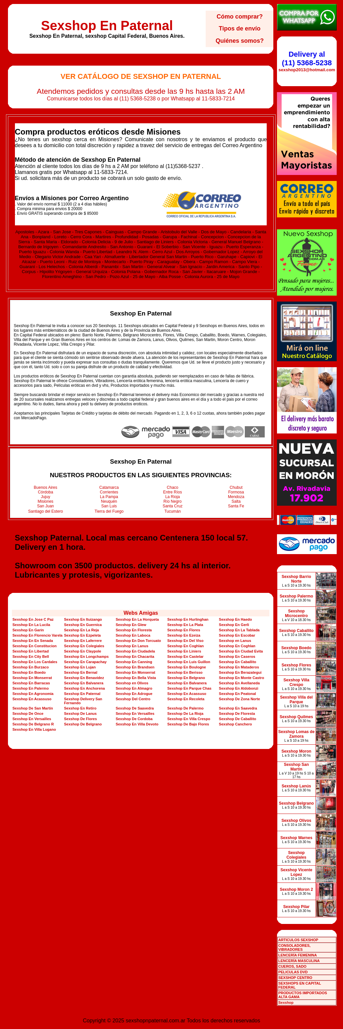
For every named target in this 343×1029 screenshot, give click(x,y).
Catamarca (109, 487)
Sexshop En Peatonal (237, 694)
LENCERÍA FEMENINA (297, 955)
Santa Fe (236, 506)
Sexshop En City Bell (30, 656)
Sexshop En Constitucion (34, 646)
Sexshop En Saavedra (238, 708)
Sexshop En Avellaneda (239, 683)
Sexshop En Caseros (237, 656)
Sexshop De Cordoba (134, 719)
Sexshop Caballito (296, 630)
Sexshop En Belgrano (186, 678)
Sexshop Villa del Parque (296, 699)
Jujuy (45, 496)
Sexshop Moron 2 (296, 889)
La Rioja (172, 496)
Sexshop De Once (27, 713)
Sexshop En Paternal (107, 25)
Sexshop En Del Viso (185, 641)
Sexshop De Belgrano (83, 724)
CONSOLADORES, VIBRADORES (294, 947)
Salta (236, 501)
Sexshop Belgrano (296, 803)
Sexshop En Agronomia (32, 694)
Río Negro (173, 501)
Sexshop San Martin (296, 767)
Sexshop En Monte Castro (241, 678)
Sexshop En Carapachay (85, 662)
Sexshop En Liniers (184, 651)
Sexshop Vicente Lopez (296, 872)
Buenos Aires (45, 487)
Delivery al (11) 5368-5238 (307, 58)
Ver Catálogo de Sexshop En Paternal (141, 76)
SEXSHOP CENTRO (295, 978)
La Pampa (109, 496)
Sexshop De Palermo (185, 708)
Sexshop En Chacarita (135, 656)
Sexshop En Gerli (234, 625)
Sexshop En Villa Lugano (34, 729)
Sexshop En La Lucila (31, 625)
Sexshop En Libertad (30, 651)
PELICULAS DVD (293, 972)
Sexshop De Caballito (237, 719)
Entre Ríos (172, 492)
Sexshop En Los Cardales (34, 662)
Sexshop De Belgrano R (33, 724)
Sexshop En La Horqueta (137, 619)
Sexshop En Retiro (80, 708)
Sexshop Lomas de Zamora (296, 734)
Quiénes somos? (240, 40)
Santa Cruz (172, 506)
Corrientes (109, 492)
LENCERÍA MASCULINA (299, 961)
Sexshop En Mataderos (239, 667)
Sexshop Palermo (296, 596)
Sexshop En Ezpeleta (82, 635)
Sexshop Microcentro (296, 613)
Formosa (236, 492)
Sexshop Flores (296, 665)
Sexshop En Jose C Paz (32, 619)
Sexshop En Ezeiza (183, 635)
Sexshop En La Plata (185, 625)
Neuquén (109, 501)
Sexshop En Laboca (133, 635)
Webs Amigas (140, 613)
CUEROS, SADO (292, 966)
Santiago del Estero (45, 511)
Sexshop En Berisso (184, 672)
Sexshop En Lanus (132, 646)
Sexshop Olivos (296, 820)
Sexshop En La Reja (81, 630)
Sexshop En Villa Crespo (188, 719)
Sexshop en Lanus (235, 641)
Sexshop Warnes (296, 837)
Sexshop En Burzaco (30, 667)
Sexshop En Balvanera (83, 683)
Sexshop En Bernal (80, 672)
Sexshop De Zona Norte (239, 699)
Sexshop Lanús (296, 786)
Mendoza (236, 496)
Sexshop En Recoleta (185, 699)
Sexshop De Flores (80, 719)
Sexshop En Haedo (235, 619)
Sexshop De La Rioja (185, 713)
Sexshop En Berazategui (240, 672)
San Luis (109, 506)
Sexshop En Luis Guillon (188, 662)
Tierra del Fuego (109, 511)
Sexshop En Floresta (134, 630)
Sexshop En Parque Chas (189, 688)
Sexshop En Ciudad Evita (241, 651)
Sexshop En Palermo (30, 688)
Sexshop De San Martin (32, 708)
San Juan (45, 506)
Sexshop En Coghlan (185, 646)
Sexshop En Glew (131, 625)
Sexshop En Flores (183, 630)
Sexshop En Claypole (82, 651)
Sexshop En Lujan (80, 667)
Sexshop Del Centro (133, 699)
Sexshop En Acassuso (186, 694)
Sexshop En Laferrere (83, 641)
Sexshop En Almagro (134, 688)
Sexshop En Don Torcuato (138, 641)
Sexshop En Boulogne (186, 667)
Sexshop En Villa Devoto (137, 724)
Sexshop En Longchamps (86, 656)
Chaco (172, 487)
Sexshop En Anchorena (84, 688)
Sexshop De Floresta (237, 713)
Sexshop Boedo (296, 648)
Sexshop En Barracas (31, 683)
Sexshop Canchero (235, 724)
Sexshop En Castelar (185, 656)
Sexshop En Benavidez (84, 678)
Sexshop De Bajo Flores (188, 724)
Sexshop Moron (296, 751)
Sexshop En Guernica (83, 625)
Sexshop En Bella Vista (136, 678)
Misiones (45, 501)
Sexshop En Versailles (135, 713)
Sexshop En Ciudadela (135, 651)
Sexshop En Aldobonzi (238, 688)
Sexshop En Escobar (237, 635)
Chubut (236, 487)
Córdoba (45, 492)
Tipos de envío (240, 28)
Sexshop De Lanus (80, 713)
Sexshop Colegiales (296, 855)
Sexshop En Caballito (237, 662)
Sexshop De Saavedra (135, 708)
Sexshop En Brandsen (135, 667)
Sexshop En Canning (134, 662)
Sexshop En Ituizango (83, 619)
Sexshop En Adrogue (134, 694)
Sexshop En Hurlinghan (187, 619)
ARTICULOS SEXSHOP (298, 940)
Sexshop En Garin (28, 630)
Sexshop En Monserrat (135, 672)
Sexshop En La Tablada (239, 630)
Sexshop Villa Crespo (296, 682)
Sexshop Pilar (296, 906)
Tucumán (172, 511)
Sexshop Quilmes (296, 717)
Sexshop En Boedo (28, 672)
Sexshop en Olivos (132, 683)
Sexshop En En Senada (32, 641)
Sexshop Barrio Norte (296, 579)
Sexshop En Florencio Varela (37, 635)
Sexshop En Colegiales (84, 646)
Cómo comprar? (240, 16)
